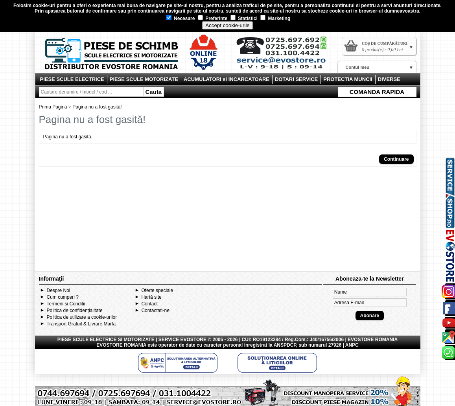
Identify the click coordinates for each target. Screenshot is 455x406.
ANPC (352, 345)
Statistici (244, 18)
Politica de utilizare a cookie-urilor (82, 317)
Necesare (180, 18)
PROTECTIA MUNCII (347, 79)
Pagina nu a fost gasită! (97, 107)
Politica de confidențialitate (75, 310)
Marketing (275, 18)
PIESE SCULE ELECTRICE (72, 79)
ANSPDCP (285, 345)
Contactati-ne (155, 310)
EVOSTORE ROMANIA (121, 345)
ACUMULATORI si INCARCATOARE (226, 79)
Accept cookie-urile (227, 25)
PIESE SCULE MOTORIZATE (144, 79)
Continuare (396, 159)
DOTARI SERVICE (296, 79)
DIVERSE (389, 79)
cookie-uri (44, 5)
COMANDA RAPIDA (377, 91)
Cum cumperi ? (63, 297)
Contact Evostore (285, 55)
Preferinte (212, 18)
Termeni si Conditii (66, 304)
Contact (149, 304)
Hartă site (151, 297)
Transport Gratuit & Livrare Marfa (81, 324)
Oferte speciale (157, 290)
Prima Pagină (53, 107)
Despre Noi (58, 290)
